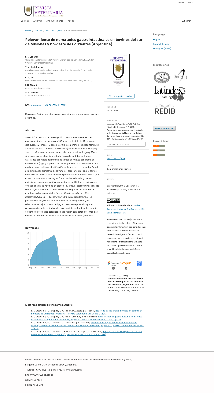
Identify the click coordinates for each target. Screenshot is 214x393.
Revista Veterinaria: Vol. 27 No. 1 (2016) (86, 334)
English (156, 39)
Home (28, 30)
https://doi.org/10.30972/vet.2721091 (49, 105)
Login (190, 2)
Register (181, 2)
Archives (37, 20)
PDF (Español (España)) (121, 96)
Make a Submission (164, 128)
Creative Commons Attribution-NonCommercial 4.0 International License (125, 209)
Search (186, 20)
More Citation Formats (119, 144)
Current (25, 20)
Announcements (55, 20)
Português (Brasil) (162, 48)
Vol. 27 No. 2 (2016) (54, 30)
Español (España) (161, 44)
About (71, 20)
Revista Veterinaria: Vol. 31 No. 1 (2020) (101, 319)
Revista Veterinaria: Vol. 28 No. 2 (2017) (87, 313)
